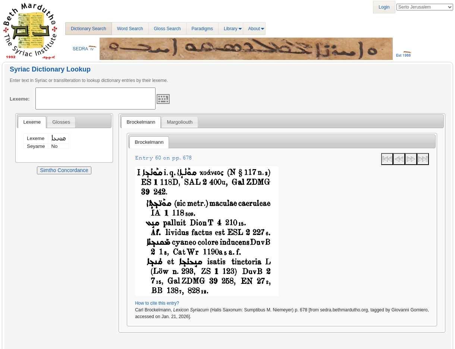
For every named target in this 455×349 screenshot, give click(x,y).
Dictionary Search (88, 28)
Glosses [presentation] (61, 122)
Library (231, 28)
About (254, 28)
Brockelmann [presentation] (140, 122)
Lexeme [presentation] (32, 122)
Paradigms (202, 28)
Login (384, 7)
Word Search (130, 28)
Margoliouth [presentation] (179, 122)
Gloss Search (167, 28)
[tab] (32, 122)
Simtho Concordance (64, 170)
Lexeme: (20, 99)
